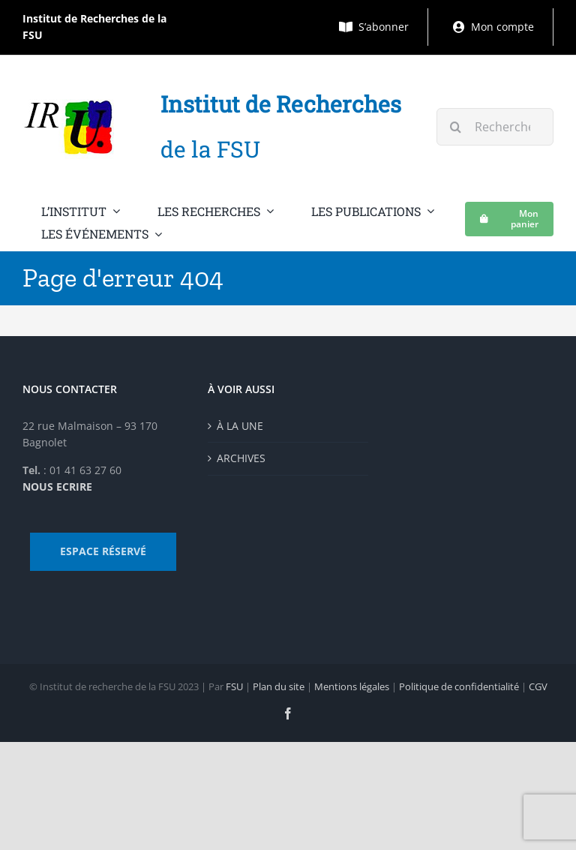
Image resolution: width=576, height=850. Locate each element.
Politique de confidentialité (459, 686)
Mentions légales (351, 686)
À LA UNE (240, 426)
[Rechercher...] (495, 127)
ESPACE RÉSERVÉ (103, 551)
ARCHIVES (241, 458)
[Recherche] (455, 127)
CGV (538, 686)
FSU (234, 686)
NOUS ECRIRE (57, 486)
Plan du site (278, 686)
